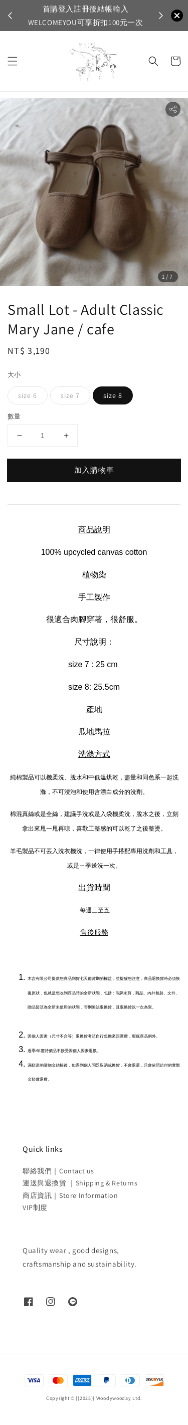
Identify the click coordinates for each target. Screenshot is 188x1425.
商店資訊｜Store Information (70, 1195)
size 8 (112, 395)
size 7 (70, 395)
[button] (13, 61)
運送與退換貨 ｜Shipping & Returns (80, 1182)
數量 (14, 416)
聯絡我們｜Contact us (58, 1170)
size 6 (27, 395)
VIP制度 (35, 1207)
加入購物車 (94, 470)
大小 (14, 374)
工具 (166, 851)
